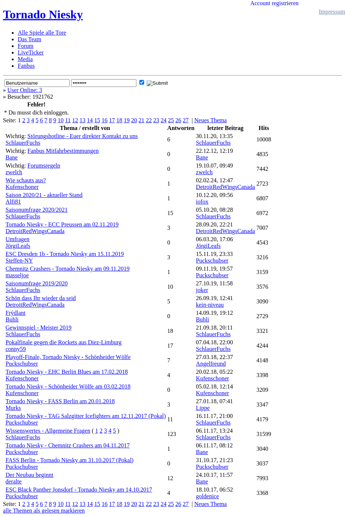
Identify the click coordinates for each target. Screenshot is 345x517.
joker (202, 290)
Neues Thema (210, 120)
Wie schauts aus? (26, 180)
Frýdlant (15, 313)
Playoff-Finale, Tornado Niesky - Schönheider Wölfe (68, 357)
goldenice (207, 496)
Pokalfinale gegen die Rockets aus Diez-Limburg (64, 342)
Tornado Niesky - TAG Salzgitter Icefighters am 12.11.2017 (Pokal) (86, 416)
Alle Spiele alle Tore (42, 32)
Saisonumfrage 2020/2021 (36, 210)
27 (186, 120)
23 (156, 120)
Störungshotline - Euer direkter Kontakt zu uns (82, 136)
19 (127, 120)
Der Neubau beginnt (29, 475)
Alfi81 (13, 201)
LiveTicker (31, 52)
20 (134, 120)
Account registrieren (274, 3)
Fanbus (26, 66)
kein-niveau (210, 305)
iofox (202, 201)
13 (83, 120)
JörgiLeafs (18, 246)
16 (105, 120)
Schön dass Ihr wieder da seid (41, 298)
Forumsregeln (43, 165)
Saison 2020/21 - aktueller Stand (44, 195)
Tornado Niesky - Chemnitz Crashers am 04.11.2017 (68, 445)
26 (178, 120)
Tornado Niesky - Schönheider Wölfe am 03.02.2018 (68, 386)
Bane (12, 157)
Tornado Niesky (43, 14)
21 (141, 120)
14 (90, 120)
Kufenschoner (22, 187)
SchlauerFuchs (23, 143)
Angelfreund (211, 364)
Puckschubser (212, 260)
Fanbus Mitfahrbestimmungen (62, 151)
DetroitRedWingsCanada (225, 187)
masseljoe (17, 275)
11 (67, 120)
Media (25, 59)
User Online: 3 (24, 90)
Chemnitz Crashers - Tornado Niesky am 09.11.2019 (68, 268)
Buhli (12, 319)
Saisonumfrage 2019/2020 (36, 283)
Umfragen (17, 239)
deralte (14, 481)
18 (119, 120)
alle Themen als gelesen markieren (44, 510)
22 (149, 120)
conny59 (16, 349)
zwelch (14, 172)
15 (97, 120)
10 (60, 120)
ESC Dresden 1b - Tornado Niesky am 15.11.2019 (65, 254)
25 (171, 120)
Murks (13, 408)
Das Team (29, 39)
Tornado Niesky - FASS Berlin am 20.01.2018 (60, 401)
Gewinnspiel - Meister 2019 (39, 327)
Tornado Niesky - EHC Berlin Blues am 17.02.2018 (67, 372)
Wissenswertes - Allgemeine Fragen (48, 431)
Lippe (203, 408)
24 (164, 120)
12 (75, 120)
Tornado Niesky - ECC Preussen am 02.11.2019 (62, 224)
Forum (26, 46)
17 (112, 120)
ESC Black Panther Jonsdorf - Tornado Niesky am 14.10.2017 (79, 489)
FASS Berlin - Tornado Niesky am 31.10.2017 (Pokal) (69, 460)
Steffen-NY (19, 260)
